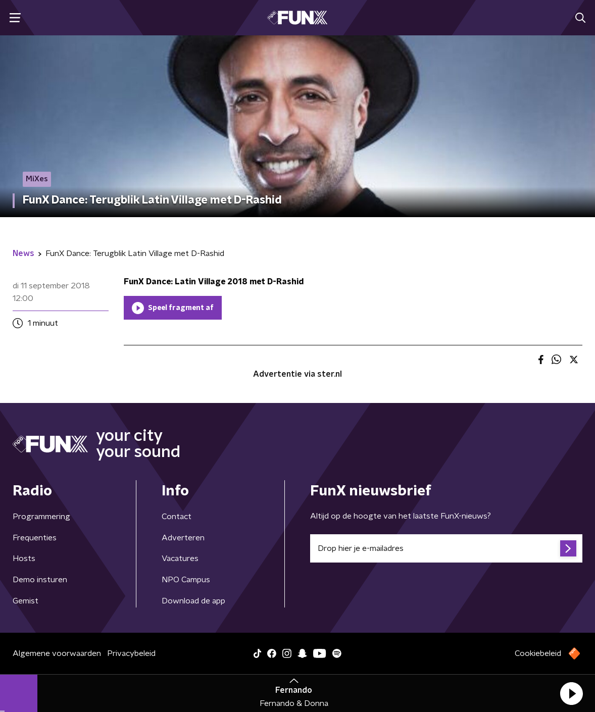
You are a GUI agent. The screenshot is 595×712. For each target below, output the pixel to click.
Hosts (24, 558)
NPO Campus (186, 580)
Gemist (25, 601)
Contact (176, 517)
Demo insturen (40, 580)
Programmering (41, 517)
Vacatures (180, 558)
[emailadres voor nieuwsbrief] (446, 548)
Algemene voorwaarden (57, 653)
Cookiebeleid (538, 653)
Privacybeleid (131, 653)
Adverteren (183, 538)
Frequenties (35, 538)
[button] (571, 693)
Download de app (193, 601)
